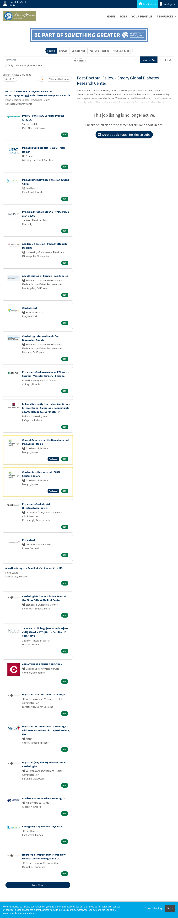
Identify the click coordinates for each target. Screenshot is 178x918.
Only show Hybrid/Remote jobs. (25, 65)
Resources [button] (165, 16)
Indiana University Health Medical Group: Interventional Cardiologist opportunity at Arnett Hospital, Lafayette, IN (46, 407)
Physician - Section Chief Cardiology (43, 694)
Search (51, 50)
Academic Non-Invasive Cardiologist (43, 798)
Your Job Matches (99, 50)
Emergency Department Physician (42, 826)
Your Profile (142, 16)
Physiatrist (28, 540)
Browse (63, 50)
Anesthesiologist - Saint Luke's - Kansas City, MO (34, 568)
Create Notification (59, 78)
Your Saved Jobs (122, 50)
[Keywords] (38, 59)
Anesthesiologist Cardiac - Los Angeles (45, 275)
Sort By (9, 78)
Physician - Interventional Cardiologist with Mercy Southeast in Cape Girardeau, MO (46, 730)
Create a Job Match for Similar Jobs (124, 135)
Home (111, 16)
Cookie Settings (154, 908)
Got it (170, 908)
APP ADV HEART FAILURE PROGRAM (42, 664)
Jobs (123, 16)
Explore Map (79, 50)
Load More (37, 885)
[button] (166, 59)
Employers (167, 4)
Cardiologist (29, 308)
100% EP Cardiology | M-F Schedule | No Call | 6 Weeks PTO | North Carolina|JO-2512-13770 (45, 632)
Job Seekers (147, 4)
